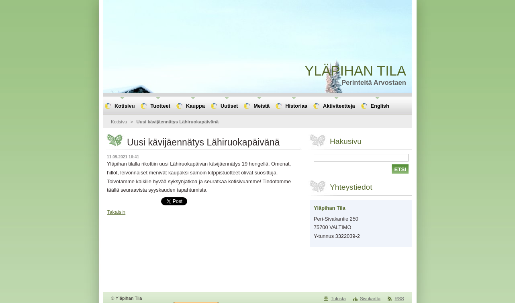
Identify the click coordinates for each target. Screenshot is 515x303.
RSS (399, 298)
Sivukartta (370, 298)
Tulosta (338, 298)
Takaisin (116, 212)
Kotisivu (119, 121)
